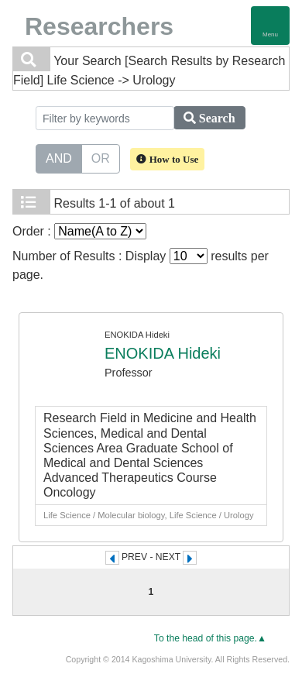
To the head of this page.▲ (210, 638)
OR (100, 157)
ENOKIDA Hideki (163, 353)
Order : (79, 231)
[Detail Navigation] (270, 25)
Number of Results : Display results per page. (140, 264)
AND (59, 157)
